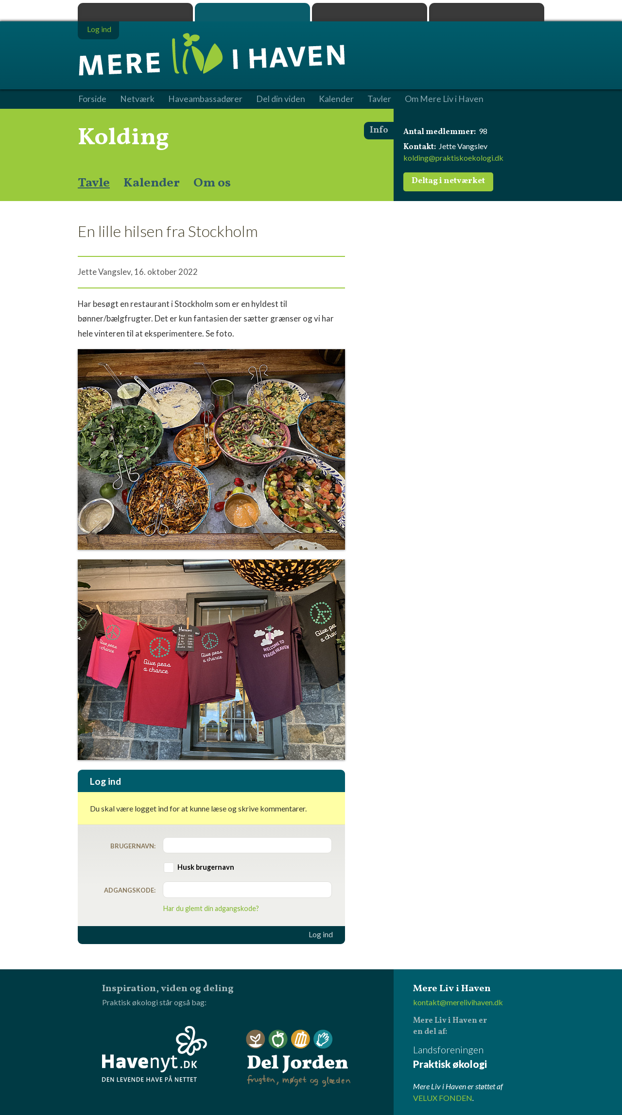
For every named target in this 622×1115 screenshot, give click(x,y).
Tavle (94, 183)
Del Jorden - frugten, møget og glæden (298, 1058)
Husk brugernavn (205, 867)
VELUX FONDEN (442, 1097)
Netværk (137, 99)
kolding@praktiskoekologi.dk (453, 157)
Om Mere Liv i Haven (444, 99)
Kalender (151, 183)
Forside (92, 99)
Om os (212, 183)
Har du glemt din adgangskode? (211, 908)
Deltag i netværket (448, 181)
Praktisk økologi (135, 12)
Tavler (379, 99)
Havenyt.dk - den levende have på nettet (154, 1054)
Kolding (123, 138)
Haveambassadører (205, 99)
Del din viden (280, 99)
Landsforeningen (478, 1057)
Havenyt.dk (486, 12)
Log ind (321, 934)
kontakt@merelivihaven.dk (458, 1002)
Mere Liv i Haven (252, 12)
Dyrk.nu (369, 12)
